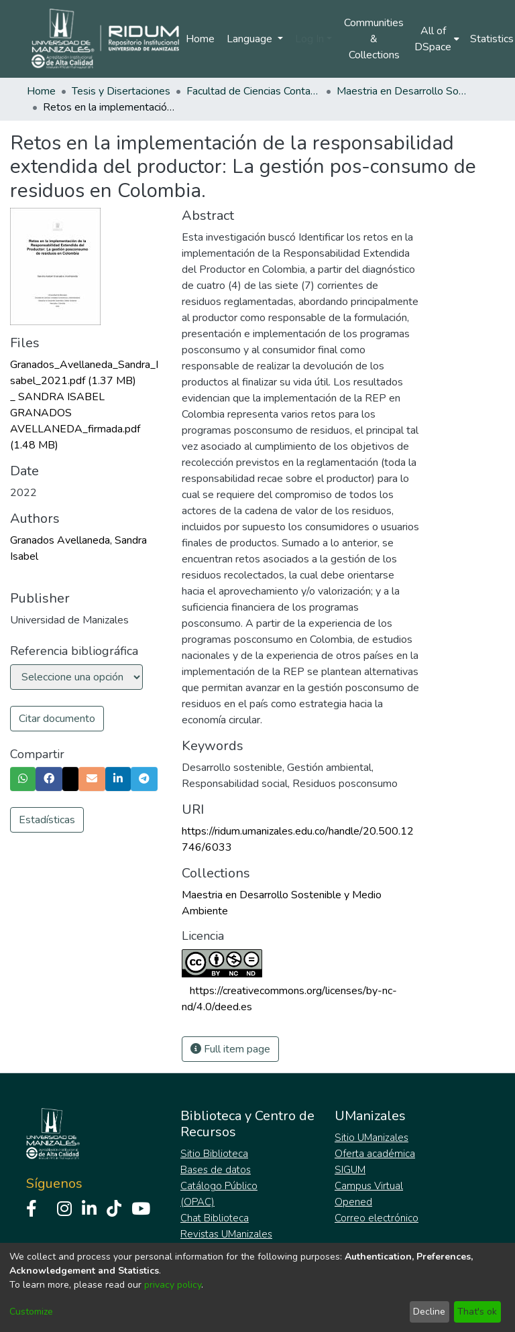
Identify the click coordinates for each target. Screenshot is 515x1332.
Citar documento (57, 718)
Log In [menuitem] (309, 39)
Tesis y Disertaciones (121, 91)
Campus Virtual (369, 1186)
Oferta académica (375, 1153)
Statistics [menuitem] (492, 39)
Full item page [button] (230, 1049)
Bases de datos (215, 1169)
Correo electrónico (376, 1218)
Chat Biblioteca (214, 1218)
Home (200, 39)
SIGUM (350, 1169)
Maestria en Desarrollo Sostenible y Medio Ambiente (404, 91)
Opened (353, 1202)
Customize (31, 1311)
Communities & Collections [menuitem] (374, 38)
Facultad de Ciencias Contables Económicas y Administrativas (253, 91)
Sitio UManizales (371, 1137)
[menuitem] (436, 38)
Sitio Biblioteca (214, 1153)
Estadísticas (47, 819)
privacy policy (172, 1284)
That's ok (477, 1311)
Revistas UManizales (226, 1234)
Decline (429, 1311)
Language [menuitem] (251, 39)
